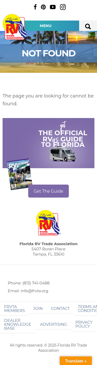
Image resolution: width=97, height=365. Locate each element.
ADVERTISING (53, 324)
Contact (60, 308)
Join (38, 308)
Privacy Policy (83, 324)
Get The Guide (48, 191)
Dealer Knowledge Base (17, 324)
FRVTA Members (14, 308)
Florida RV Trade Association (15, 27)
